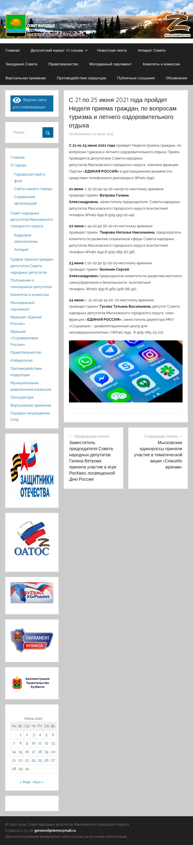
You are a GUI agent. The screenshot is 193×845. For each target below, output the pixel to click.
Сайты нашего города (33, 189)
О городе (18, 165)
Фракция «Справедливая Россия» (24, 338)
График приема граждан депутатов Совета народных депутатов (31, 266)
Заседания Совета (21, 64)
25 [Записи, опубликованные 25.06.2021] (40, 760)
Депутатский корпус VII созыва (59, 50)
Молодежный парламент (110, 64)
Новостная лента (112, 50)
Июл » (38, 782)
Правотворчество (63, 64)
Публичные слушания (136, 78)
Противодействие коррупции (81, 78)
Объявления (176, 78)
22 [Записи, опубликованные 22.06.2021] (20, 760)
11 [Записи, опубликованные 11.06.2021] (39, 743)
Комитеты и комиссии (161, 64)
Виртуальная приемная (26, 78)
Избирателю (21, 360)
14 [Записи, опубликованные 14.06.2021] (14, 752)
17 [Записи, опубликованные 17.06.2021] (33, 752)
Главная (13, 50)
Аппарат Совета (151, 50)
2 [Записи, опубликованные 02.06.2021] (27, 734)
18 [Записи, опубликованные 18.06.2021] (40, 752)
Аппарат (21, 249)
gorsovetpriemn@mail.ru (55, 830)
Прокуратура (21, 397)
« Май (25, 782)
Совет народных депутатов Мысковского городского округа (31, 219)
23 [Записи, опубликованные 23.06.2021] (27, 760)
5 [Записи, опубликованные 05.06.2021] (46, 734)
